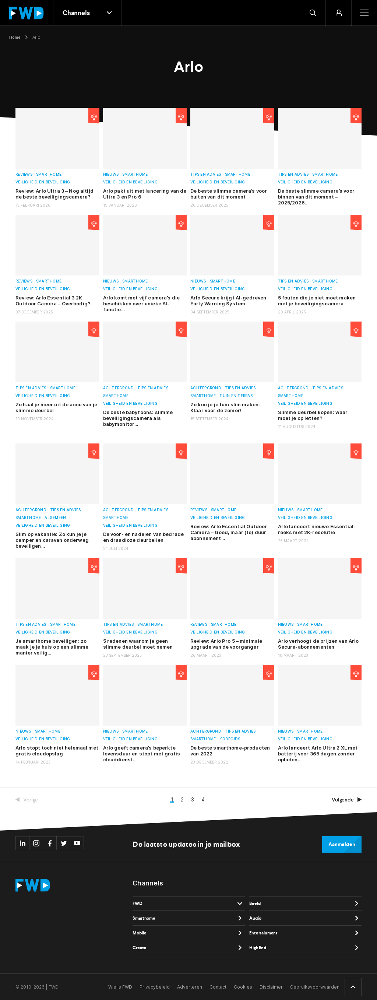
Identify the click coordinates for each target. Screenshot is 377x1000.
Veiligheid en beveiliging (42, 182)
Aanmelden (341, 844)
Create (139, 948)
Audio (255, 918)
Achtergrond (118, 388)
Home (15, 37)
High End (257, 948)
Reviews (23, 174)
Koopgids (229, 739)
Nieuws (111, 174)
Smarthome (48, 174)
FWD (137, 903)
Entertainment (263, 933)
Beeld (254, 903)
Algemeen (55, 518)
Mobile (139, 933)
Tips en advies (205, 174)
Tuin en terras (236, 396)
